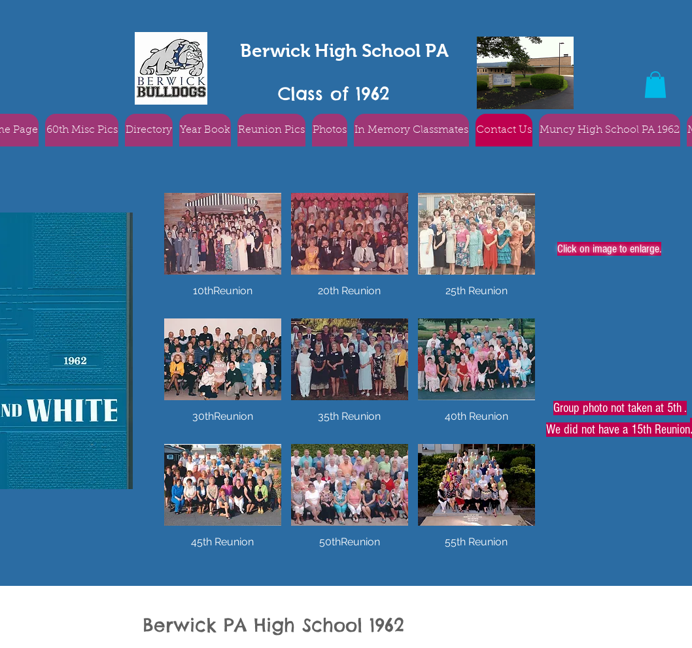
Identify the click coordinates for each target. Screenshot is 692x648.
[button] (655, 84)
